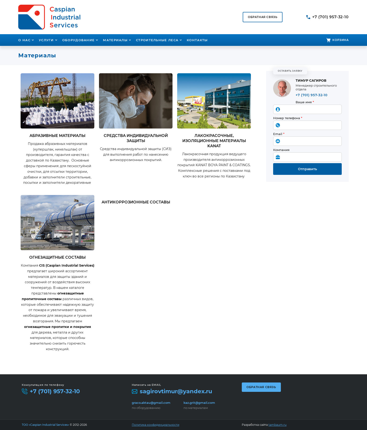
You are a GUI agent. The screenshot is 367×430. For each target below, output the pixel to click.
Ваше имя (305, 102)
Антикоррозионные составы (136, 202)
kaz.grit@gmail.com (199, 402)
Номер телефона (287, 118)
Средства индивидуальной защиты (136, 138)
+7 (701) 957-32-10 (330, 17)
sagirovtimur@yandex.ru (176, 391)
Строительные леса (157, 40)
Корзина (340, 40)
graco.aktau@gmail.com (151, 402)
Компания (281, 150)
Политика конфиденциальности (155, 424)
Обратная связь (261, 387)
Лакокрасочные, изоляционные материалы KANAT (214, 140)
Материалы (115, 40)
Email (278, 134)
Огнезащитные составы (57, 257)
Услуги (46, 40)
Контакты (197, 40)
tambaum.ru (277, 424)
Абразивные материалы (57, 135)
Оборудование (78, 40)
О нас (24, 40)
